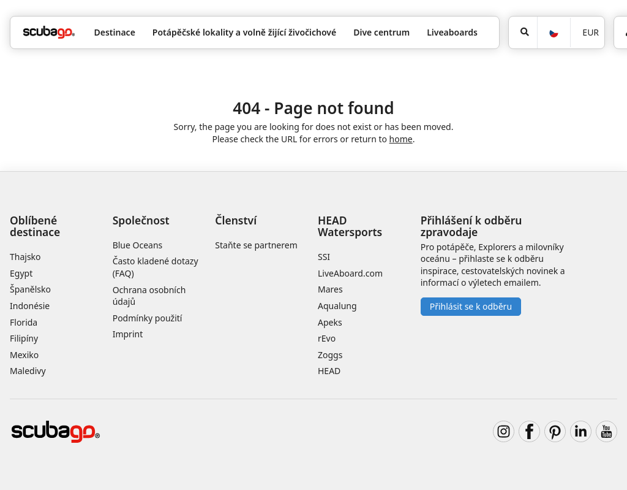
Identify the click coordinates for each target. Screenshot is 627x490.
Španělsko (30, 289)
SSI (324, 256)
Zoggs (330, 355)
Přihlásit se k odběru (471, 306)
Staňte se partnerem (256, 245)
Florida (23, 322)
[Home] (49, 32)
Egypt (21, 273)
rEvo (327, 338)
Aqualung (337, 306)
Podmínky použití (147, 318)
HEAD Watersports (350, 226)
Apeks (330, 322)
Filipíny (24, 338)
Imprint (128, 334)
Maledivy (28, 371)
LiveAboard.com (350, 273)
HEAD (329, 371)
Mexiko (24, 355)
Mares (330, 289)
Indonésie (30, 306)
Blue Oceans (138, 245)
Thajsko (25, 256)
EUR (590, 32)
